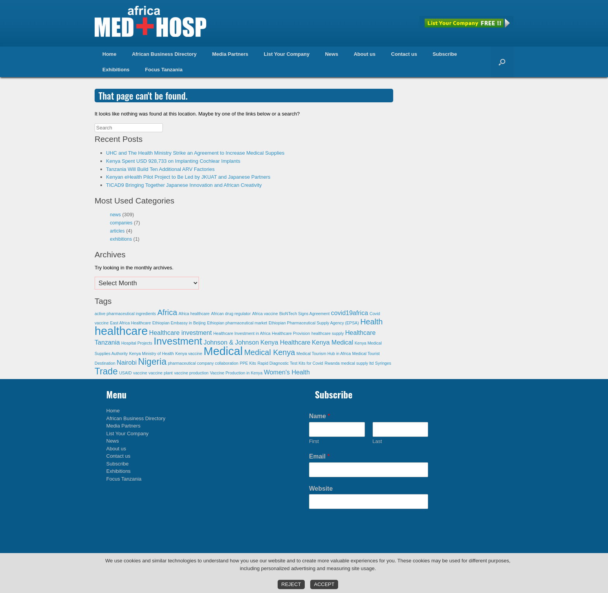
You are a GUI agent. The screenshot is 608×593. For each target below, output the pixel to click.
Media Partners (230, 54)
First (314, 441)
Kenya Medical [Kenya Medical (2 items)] (332, 342)
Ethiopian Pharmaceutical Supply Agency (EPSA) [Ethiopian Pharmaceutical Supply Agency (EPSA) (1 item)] (314, 323)
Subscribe (445, 54)
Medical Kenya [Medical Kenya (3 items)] (269, 352)
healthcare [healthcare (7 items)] (121, 330)
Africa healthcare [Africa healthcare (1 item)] (194, 313)
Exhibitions (116, 69)
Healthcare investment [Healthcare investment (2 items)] (180, 332)
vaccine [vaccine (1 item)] (140, 373)
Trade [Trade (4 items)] (106, 371)
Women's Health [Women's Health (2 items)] (287, 372)
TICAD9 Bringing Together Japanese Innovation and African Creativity (184, 185)
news (115, 214)
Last (377, 441)
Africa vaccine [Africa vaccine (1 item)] (265, 313)
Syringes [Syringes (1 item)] (383, 363)
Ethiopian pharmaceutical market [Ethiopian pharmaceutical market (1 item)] (237, 323)
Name (319, 416)
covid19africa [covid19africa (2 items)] (349, 312)
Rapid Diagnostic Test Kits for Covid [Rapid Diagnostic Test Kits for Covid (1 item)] (290, 363)
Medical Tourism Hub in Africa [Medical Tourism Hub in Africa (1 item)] (324, 353)
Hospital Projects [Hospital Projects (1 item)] (136, 343)
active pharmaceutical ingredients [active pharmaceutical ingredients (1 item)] (125, 313)
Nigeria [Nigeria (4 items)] (152, 362)
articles (117, 231)
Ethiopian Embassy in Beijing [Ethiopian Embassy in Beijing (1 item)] (179, 323)
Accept (324, 584)
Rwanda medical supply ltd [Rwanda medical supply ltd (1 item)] (349, 363)
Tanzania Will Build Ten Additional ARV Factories (160, 169)
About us (364, 54)
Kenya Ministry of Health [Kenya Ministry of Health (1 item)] (151, 353)
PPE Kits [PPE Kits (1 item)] (248, 363)
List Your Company (286, 54)
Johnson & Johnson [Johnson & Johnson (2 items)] (231, 342)
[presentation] (368, 546)
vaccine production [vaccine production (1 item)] (191, 373)
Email (319, 456)
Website (321, 488)
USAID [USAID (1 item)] (125, 373)
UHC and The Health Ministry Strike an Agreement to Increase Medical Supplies (195, 153)
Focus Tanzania (164, 69)
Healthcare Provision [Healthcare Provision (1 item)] (291, 333)
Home (109, 54)
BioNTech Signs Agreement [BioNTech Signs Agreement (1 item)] (304, 313)
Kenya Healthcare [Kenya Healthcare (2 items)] (285, 342)
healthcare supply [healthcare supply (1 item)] (327, 333)
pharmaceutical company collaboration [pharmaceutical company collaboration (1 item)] (203, 363)
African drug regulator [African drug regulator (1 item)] (230, 313)
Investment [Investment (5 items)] (178, 341)
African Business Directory (164, 54)
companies (121, 223)
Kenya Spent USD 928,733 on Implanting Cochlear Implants (173, 161)
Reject (291, 584)
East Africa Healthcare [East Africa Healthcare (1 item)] (130, 323)
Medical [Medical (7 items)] (223, 351)
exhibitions (121, 239)
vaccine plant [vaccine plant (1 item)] (161, 373)
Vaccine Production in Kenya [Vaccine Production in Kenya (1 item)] (236, 373)
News (331, 54)
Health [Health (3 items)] (371, 321)
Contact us (404, 54)
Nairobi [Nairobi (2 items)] (126, 362)
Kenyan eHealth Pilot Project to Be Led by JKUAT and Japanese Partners (188, 177)
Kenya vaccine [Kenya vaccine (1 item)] (188, 353)
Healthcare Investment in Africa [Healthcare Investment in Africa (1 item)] (241, 333)
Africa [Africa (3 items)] (167, 312)
